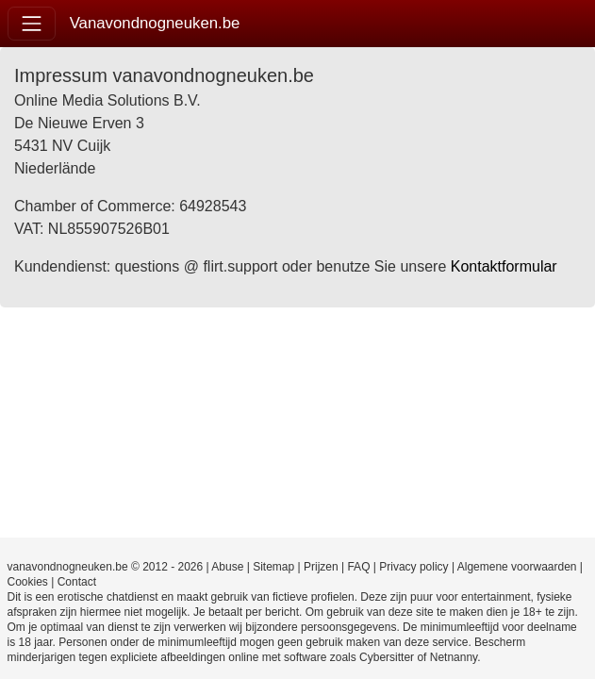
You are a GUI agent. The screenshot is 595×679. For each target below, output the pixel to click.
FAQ (358, 566)
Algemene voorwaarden (517, 566)
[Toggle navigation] (32, 23)
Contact (77, 581)
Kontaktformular (504, 266)
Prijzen (321, 566)
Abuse (227, 566)
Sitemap (273, 566)
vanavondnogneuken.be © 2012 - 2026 (106, 566)
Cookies (28, 581)
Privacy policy (413, 566)
